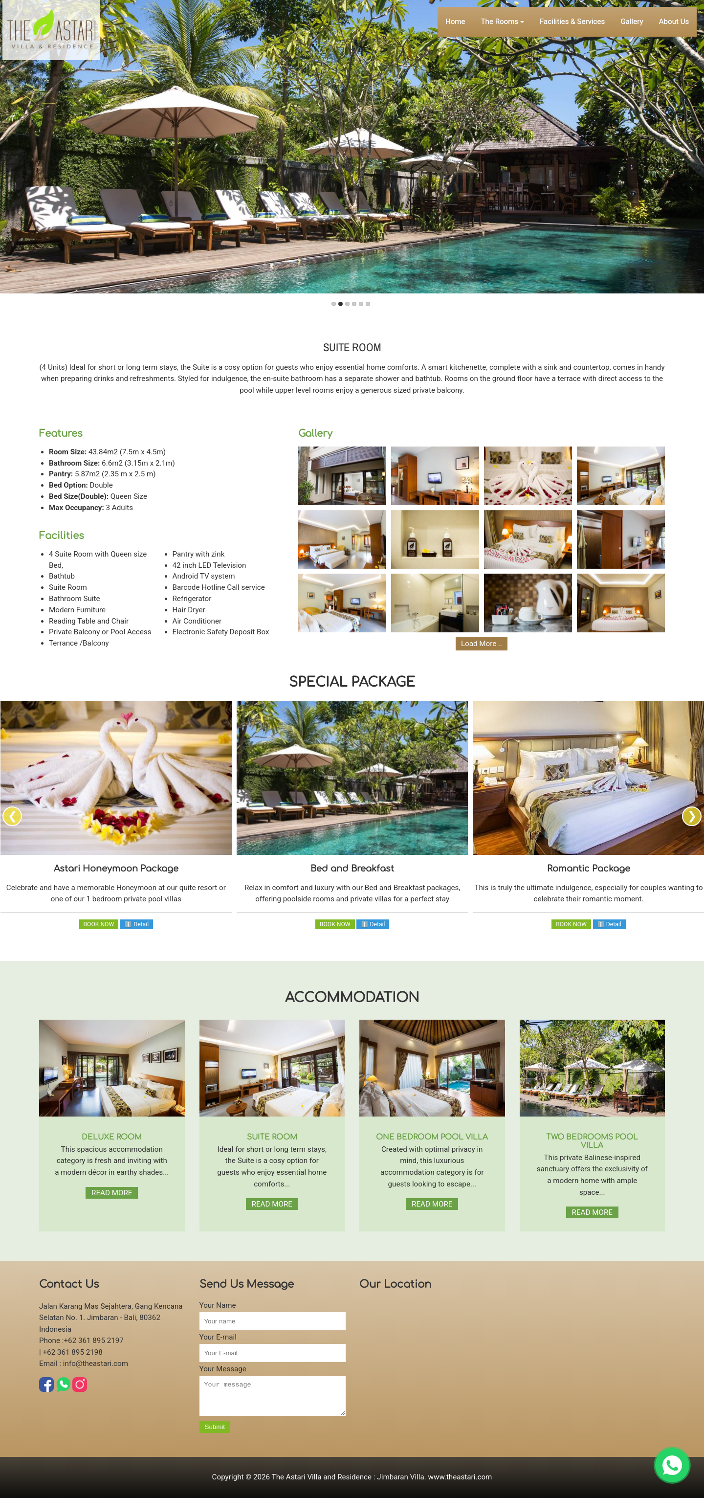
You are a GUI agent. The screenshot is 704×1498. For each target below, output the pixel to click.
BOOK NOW (99, 924)
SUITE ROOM (272, 1137)
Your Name (217, 1305)
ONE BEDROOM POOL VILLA (432, 1137)
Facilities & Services (574, 10)
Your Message (222, 1368)
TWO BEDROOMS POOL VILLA (592, 1141)
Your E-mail (218, 1337)
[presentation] (12, 816)
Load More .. (481, 643)
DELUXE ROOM (112, 1137)
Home (455, 10)
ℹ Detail (137, 924)
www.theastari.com (460, 1477)
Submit (215, 1432)
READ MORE (111, 1192)
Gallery (635, 10)
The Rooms (504, 10)
